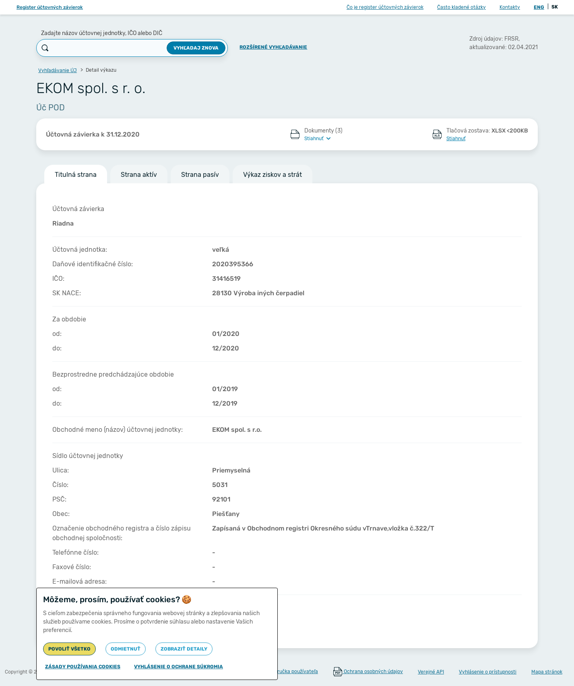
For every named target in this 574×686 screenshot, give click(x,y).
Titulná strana (76, 174)
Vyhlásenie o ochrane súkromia (178, 666)
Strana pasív (200, 174)
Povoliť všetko (69, 649)
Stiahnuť (455, 138)
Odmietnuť (125, 649)
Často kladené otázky (461, 7)
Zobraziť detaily (184, 649)
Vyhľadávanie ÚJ (57, 70)
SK (554, 7)
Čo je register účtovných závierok (385, 7)
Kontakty (510, 7)
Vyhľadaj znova (196, 48)
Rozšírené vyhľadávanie (273, 47)
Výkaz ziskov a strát (272, 174)
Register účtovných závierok (50, 7)
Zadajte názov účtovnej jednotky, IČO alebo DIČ (101, 33)
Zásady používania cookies (82, 666)
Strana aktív (139, 174)
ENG (539, 7)
